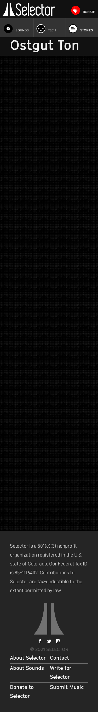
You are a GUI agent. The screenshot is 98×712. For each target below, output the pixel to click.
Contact (59, 658)
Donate (89, 12)
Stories (86, 30)
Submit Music (67, 687)
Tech (52, 30)
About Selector (28, 658)
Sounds (22, 30)
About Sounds (27, 668)
